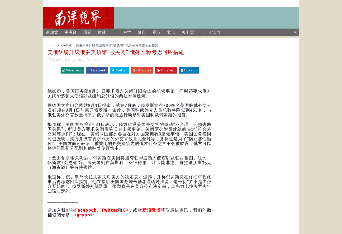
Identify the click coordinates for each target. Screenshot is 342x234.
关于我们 (190, 32)
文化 (171, 32)
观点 (156, 32)
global (66, 45)
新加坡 (52, 32)
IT (115, 32)
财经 (102, 32)
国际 (87, 32)
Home (52, 45)
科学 (127, 32)
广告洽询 (212, 32)
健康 (142, 32)
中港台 (70, 32)
